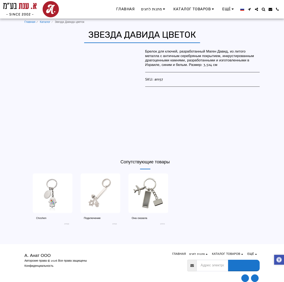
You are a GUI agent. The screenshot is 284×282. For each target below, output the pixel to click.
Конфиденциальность (39, 266)
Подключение (93, 218)
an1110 (162, 224)
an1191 (114, 224)
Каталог (45, 22)
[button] (249, 9)
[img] (52, 193)
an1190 (66, 224)
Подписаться (243, 265)
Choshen (41, 218)
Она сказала (140, 218)
